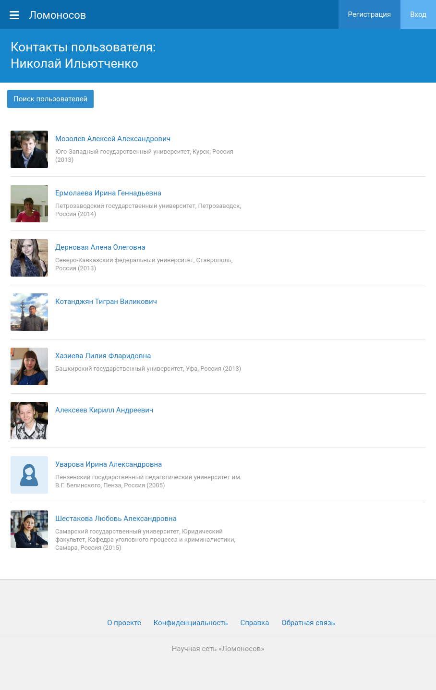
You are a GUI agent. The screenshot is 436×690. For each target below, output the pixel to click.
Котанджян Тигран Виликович (106, 301)
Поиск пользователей (50, 99)
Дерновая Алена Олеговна (100, 247)
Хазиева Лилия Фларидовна (103, 355)
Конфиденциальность (191, 622)
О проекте (124, 622)
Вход (418, 14)
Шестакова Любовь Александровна (116, 518)
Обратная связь (308, 622)
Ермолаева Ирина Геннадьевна (108, 193)
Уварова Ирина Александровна (108, 464)
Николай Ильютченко (74, 63)
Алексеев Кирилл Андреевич (104, 410)
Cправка (254, 622)
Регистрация (369, 14)
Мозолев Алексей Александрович (112, 138)
